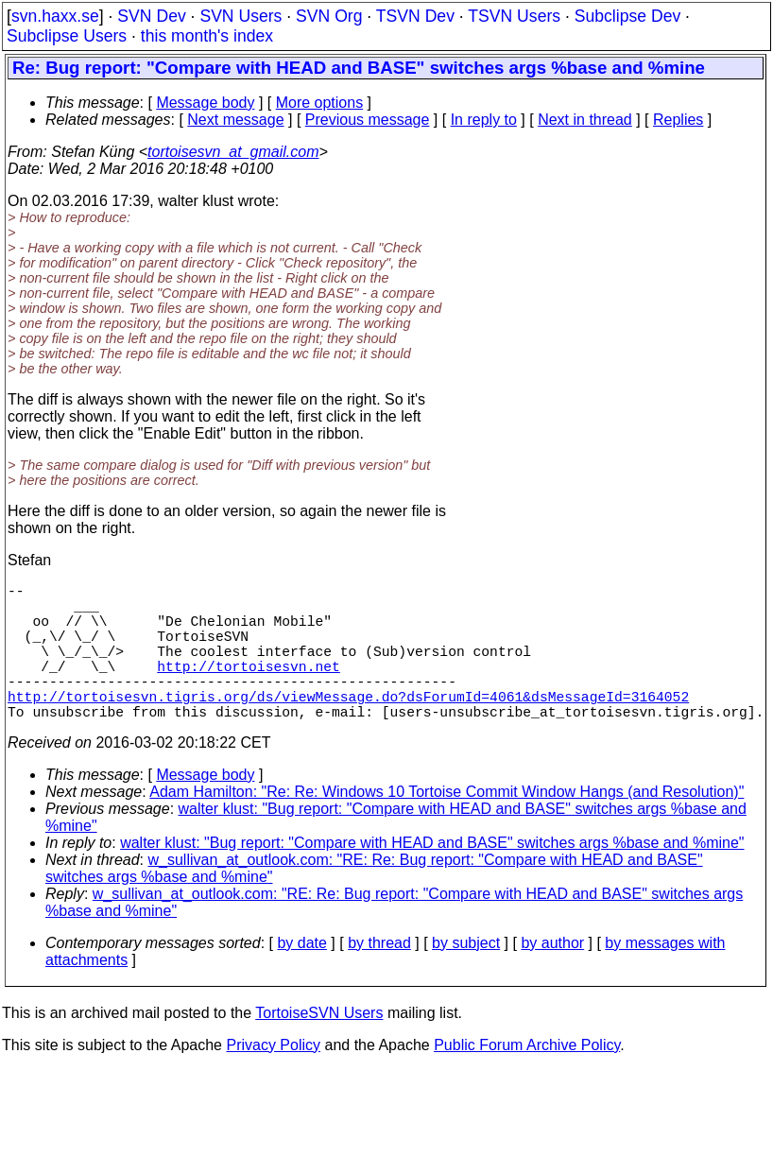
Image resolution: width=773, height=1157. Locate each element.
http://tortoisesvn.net (248, 688)
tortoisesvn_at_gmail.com (232, 152)
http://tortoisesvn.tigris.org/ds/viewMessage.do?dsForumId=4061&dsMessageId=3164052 (348, 726)
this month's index (207, 35)
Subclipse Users (67, 35)
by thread (379, 977)
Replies (678, 120)
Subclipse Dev (627, 16)
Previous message (367, 120)
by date (301, 977)
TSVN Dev (415, 16)
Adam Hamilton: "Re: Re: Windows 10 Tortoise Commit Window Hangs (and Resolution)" (446, 826)
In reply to (484, 120)
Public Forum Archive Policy (527, 1079)
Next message (235, 120)
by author (552, 977)
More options (320, 103)
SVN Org (329, 16)
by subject (466, 977)
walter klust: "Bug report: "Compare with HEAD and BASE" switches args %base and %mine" (432, 877)
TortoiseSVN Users (319, 1047)
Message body (205, 103)
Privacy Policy (273, 1079)
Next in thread (585, 120)
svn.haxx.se (55, 16)
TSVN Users (514, 16)
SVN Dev (151, 16)
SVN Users (240, 16)
